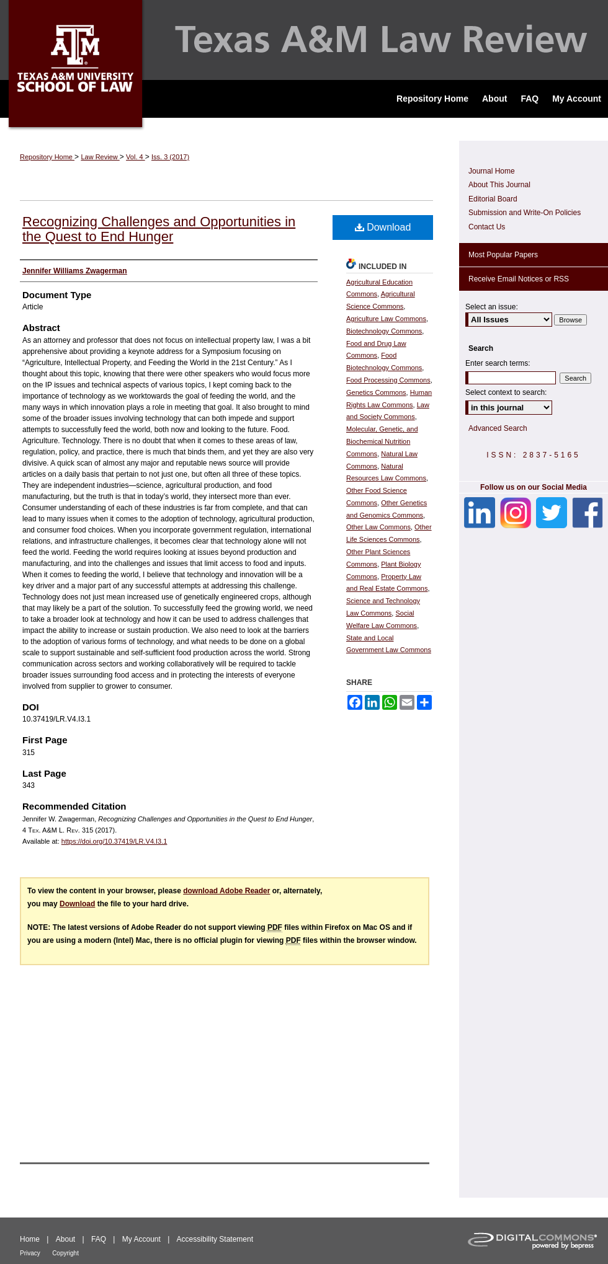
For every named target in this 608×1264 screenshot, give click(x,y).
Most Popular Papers (503, 254)
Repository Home (47, 157)
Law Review (100, 157)
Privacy (30, 1253)
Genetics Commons (376, 392)
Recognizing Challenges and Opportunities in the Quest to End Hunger (158, 229)
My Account (141, 1239)
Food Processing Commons (388, 380)
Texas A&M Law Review (304, 39)
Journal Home (491, 171)
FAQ (98, 1239)
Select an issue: (491, 307)
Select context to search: (506, 392)
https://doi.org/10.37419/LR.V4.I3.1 (114, 841)
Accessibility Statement (215, 1239)
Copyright (65, 1253)
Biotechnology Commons (384, 331)
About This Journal (499, 184)
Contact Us (486, 227)
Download (383, 227)
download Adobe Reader (226, 890)
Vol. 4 (135, 157)
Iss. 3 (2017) (170, 157)
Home (30, 1239)
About (65, 1239)
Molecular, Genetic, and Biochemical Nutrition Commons (382, 441)
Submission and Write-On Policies (524, 212)
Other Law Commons (378, 527)
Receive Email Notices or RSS (518, 279)
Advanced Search (497, 428)
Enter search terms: (497, 363)
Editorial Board (492, 199)
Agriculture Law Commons (386, 318)
